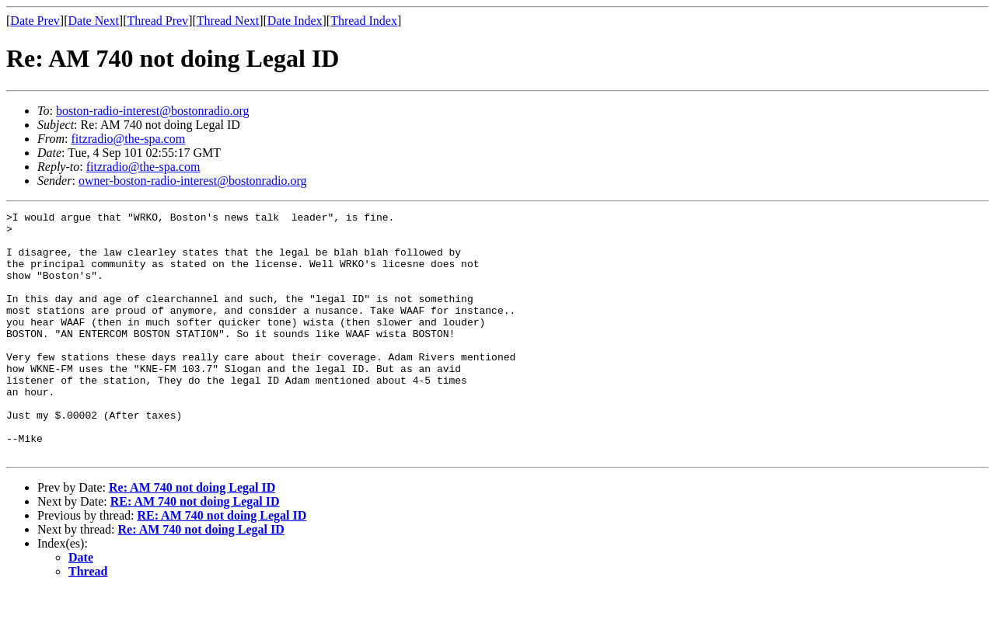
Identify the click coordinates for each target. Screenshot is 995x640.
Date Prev (35, 20)
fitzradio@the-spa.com (128, 138)
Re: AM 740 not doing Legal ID (192, 536)
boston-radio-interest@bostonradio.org (153, 110)
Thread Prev (157, 20)
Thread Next (228, 20)
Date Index (295, 20)
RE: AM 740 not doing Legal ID (195, 550)
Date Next (93, 20)
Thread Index (363, 20)
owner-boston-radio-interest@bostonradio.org (193, 180)
